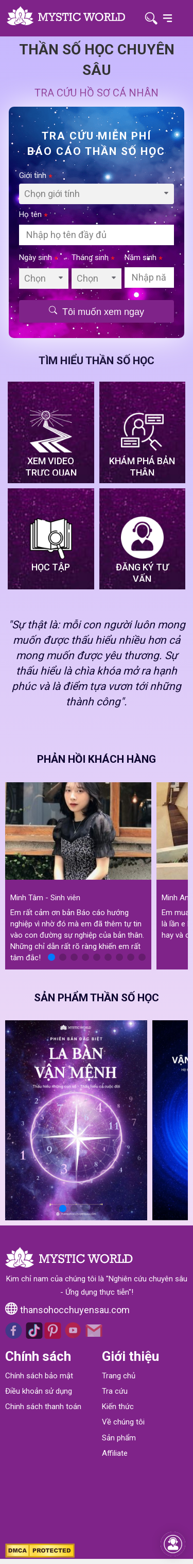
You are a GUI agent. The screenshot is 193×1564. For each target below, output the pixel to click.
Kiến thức (118, 1406)
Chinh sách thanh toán (43, 1406)
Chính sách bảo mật (39, 1375)
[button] (51, 957)
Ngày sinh (38, 257)
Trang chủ (118, 1375)
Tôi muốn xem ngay (96, 311)
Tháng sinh (93, 257)
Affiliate (115, 1453)
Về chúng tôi (123, 1422)
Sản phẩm (119, 1437)
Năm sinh (144, 257)
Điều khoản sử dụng (38, 1391)
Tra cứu (115, 1391)
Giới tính (35, 175)
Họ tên (33, 214)
